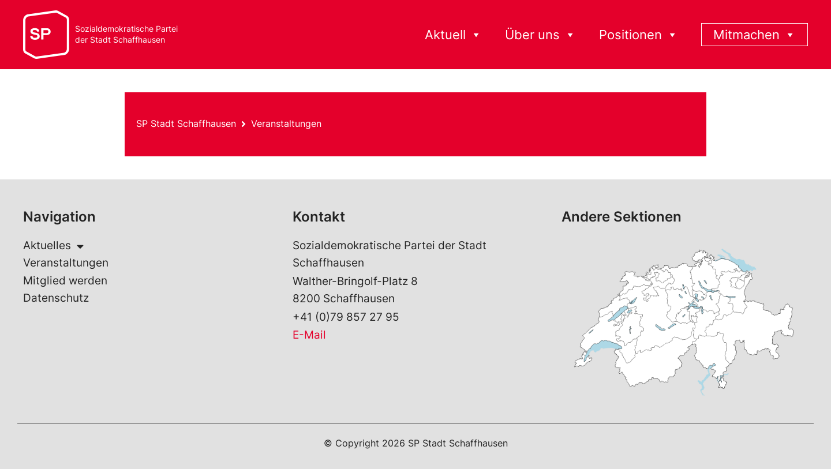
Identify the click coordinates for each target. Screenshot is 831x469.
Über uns (540, 35)
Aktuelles (53, 245)
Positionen (638, 35)
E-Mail (309, 335)
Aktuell (453, 35)
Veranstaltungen (286, 123)
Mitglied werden (65, 280)
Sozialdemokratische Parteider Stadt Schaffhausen (126, 34)
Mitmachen (754, 35)
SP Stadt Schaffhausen (186, 123)
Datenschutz (56, 298)
